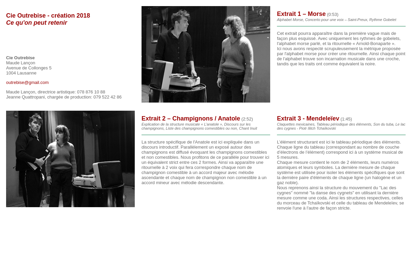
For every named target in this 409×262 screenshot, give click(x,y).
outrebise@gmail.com (27, 82)
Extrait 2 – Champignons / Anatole (191, 118)
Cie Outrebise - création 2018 (48, 19)
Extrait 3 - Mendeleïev (308, 118)
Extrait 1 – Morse (301, 13)
